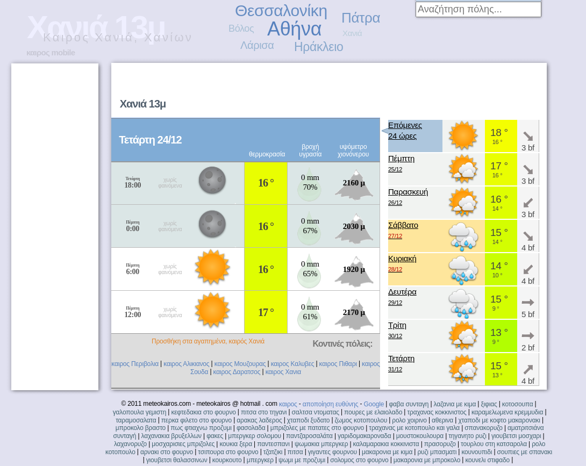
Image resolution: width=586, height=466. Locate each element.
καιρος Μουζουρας (240, 364)
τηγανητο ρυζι (467, 436)
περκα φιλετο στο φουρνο (196, 420)
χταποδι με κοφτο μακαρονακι (499, 420)
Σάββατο (403, 230)
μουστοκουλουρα (420, 436)
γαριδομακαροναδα (364, 436)
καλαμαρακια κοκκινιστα (386, 444)
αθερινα (442, 420)
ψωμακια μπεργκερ (321, 444)
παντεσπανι (273, 444)
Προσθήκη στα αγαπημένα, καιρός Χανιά (208, 341)
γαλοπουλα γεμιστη (139, 412)
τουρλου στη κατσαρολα (494, 444)
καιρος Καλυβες (293, 364)
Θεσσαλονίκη (281, 10)
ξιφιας (489, 404)
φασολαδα (251, 428)
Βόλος (241, 28)
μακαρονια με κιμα (387, 452)
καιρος (288, 404)
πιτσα (295, 452)
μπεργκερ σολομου (254, 436)
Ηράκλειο (318, 47)
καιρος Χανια (283, 372)
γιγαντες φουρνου (332, 452)
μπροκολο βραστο (141, 428)
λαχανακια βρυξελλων (171, 436)
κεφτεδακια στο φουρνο (203, 412)
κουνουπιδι (476, 452)
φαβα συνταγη (408, 404)
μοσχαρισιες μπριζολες (183, 444)
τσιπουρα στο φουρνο (228, 452)
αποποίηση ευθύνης (331, 404)
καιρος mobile (50, 52)
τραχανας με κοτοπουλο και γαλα (414, 428)
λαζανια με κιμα (455, 404)
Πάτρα (360, 18)
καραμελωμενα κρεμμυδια (507, 412)
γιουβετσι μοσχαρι (516, 436)
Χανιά (352, 33)
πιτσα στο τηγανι (264, 412)
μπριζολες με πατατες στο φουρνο (317, 428)
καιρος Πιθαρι (338, 364)
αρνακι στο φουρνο (166, 452)
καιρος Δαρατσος (237, 372)
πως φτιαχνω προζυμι (200, 428)
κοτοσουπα (517, 404)
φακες (214, 436)
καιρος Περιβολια (135, 364)
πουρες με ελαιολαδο (373, 412)
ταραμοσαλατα (136, 420)
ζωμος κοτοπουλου (361, 420)
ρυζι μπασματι (436, 452)
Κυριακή (402, 264)
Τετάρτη (401, 364)
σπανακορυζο (483, 428)
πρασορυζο (440, 444)
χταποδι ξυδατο (308, 420)
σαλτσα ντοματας (315, 412)
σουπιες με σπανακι (524, 452)
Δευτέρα (402, 297)
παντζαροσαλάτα (309, 436)
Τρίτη (397, 330)
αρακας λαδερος (259, 420)
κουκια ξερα (235, 444)
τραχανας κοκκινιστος (436, 412)
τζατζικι (273, 452)
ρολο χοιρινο (409, 420)
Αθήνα (294, 29)
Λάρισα (257, 45)
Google (374, 404)
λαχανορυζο (130, 444)
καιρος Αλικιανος (186, 364)
